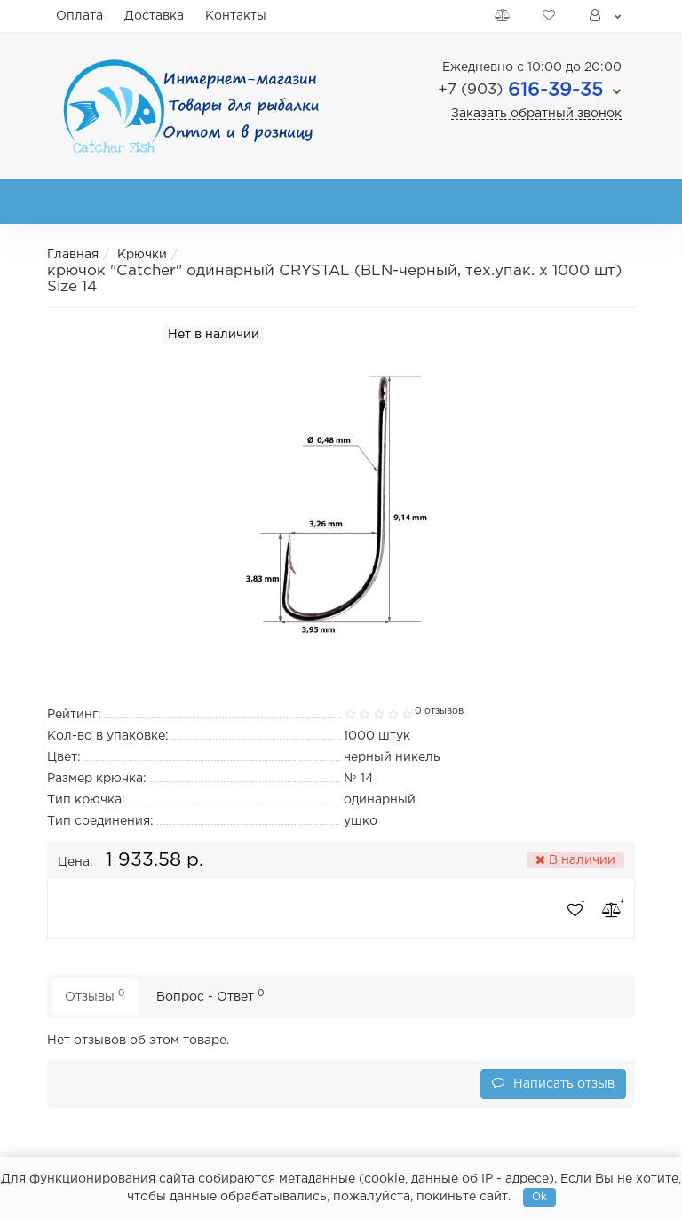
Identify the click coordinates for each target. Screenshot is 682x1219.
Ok (539, 1197)
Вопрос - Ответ (210, 995)
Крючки (142, 254)
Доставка (154, 16)
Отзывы (95, 995)
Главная (73, 254)
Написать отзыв (553, 1082)
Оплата (79, 16)
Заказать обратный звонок (536, 113)
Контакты (235, 16)
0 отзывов (439, 711)
